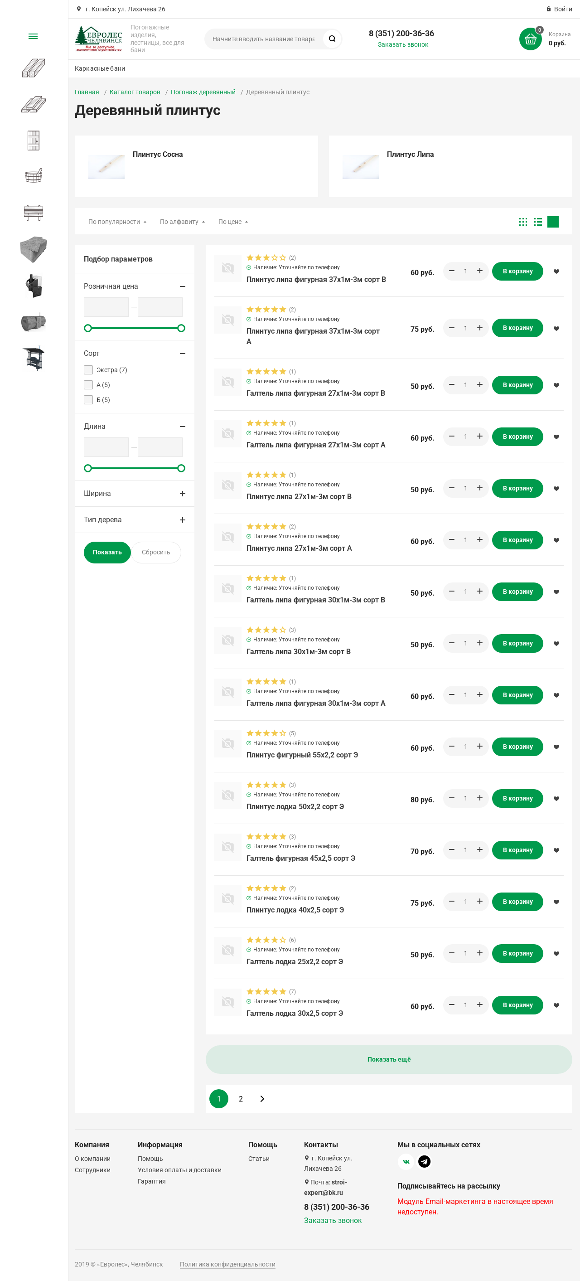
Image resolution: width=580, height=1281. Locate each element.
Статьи (259, 1158)
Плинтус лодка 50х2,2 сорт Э (295, 806)
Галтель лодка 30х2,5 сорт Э (294, 1013)
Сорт (92, 353)
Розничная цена (111, 286)
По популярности (114, 221)
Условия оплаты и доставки (180, 1170)
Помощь (150, 1158)
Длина (95, 426)
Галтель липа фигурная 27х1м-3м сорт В (315, 393)
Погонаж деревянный (203, 92)
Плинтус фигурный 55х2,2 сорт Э (302, 755)
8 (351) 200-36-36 (401, 33)
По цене (230, 221)
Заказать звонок (403, 44)
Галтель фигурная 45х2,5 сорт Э (300, 858)
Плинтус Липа (410, 154)
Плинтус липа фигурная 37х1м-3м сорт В (316, 279)
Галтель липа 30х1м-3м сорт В (298, 651)
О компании (93, 1158)
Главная (87, 92)
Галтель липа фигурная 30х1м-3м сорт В (315, 600)
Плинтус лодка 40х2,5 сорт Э (295, 910)
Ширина (97, 493)
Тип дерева (103, 519)
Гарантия (152, 1181)
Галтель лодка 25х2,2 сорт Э (294, 961)
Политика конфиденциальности (228, 1264)
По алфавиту (179, 221)
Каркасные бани (100, 68)
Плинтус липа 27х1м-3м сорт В (299, 496)
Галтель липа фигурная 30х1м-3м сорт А (316, 703)
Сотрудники (93, 1170)
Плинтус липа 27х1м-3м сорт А (299, 548)
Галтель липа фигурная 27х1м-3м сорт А (316, 445)
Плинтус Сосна (158, 154)
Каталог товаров (135, 92)
